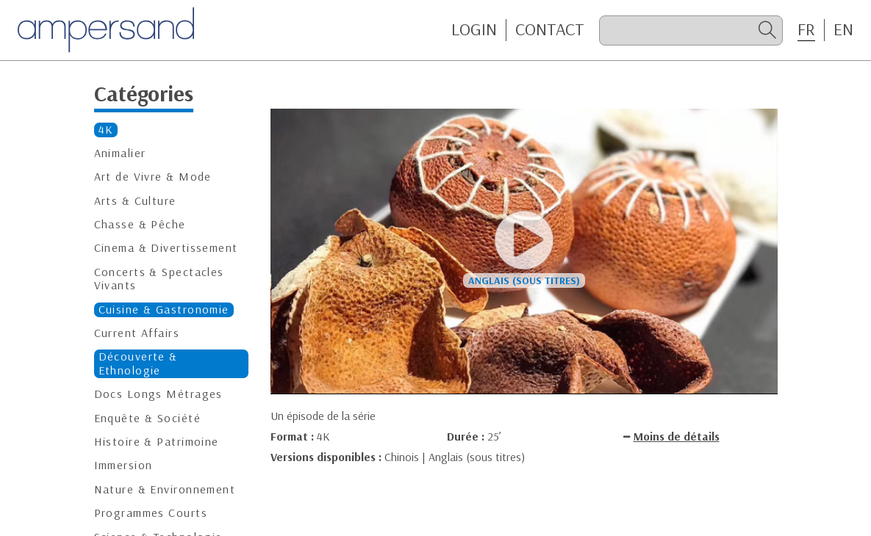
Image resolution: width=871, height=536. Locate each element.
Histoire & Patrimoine (156, 442)
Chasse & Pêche (140, 224)
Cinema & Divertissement (166, 248)
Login (474, 29)
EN (843, 29)
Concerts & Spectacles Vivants (159, 278)
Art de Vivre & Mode (153, 177)
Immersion (123, 465)
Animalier (120, 153)
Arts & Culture (135, 201)
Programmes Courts (150, 513)
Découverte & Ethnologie (138, 363)
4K (106, 130)
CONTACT (549, 29)
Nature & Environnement (165, 489)
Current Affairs (137, 333)
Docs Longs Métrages (158, 394)
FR (806, 29)
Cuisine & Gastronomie (163, 309)
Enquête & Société (147, 418)
